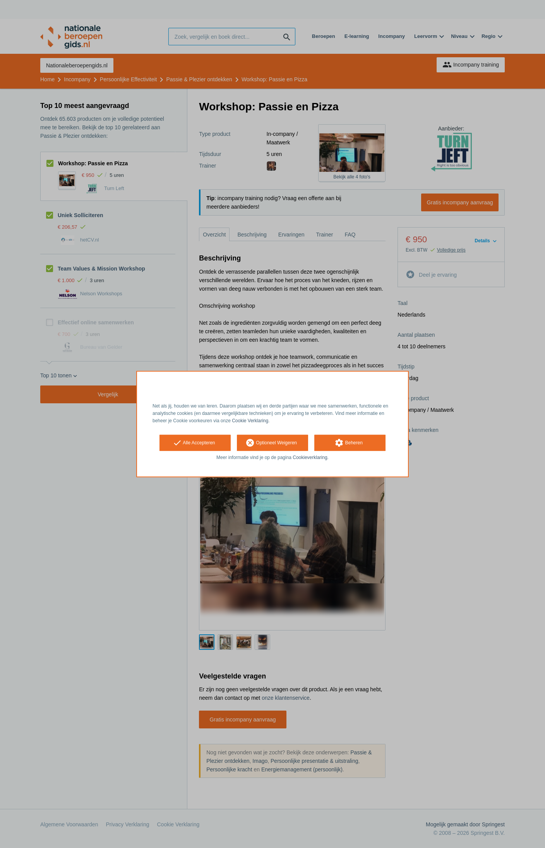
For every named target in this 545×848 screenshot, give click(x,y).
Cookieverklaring (310, 458)
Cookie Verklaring (250, 420)
